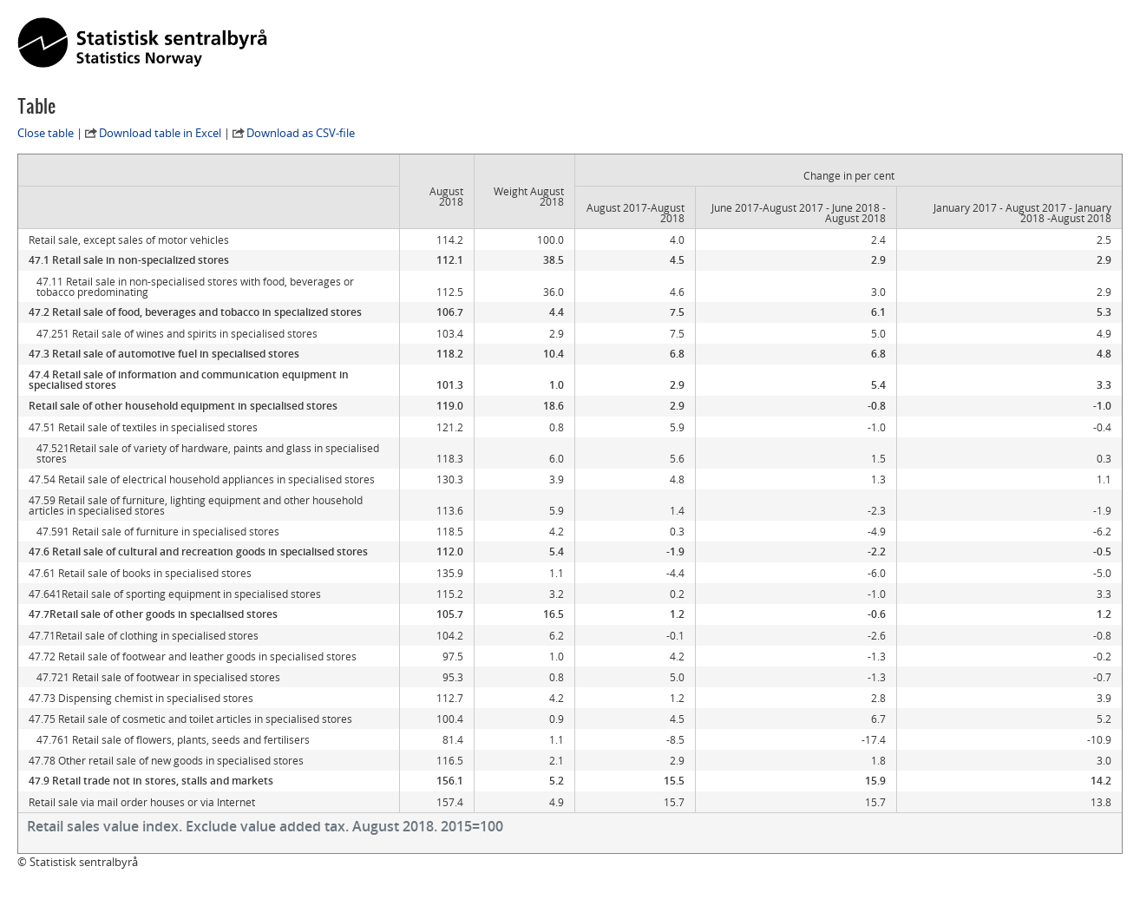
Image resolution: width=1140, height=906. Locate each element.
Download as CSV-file (300, 133)
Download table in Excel (160, 133)
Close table (45, 133)
